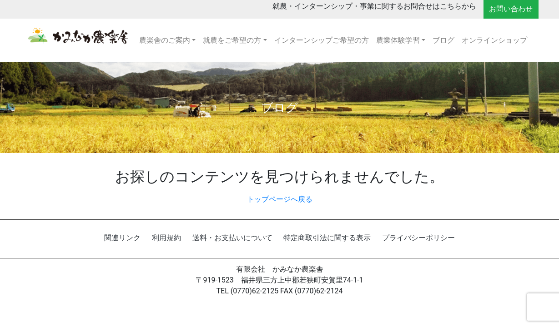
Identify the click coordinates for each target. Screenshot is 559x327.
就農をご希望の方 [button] (232, 40)
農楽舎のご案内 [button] (164, 40)
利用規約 (166, 237)
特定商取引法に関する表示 (327, 237)
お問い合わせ (511, 9)
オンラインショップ (494, 40)
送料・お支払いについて (232, 237)
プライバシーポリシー (418, 237)
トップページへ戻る (279, 199)
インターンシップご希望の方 (321, 40)
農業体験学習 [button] (398, 40)
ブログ (443, 40)
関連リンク (122, 237)
